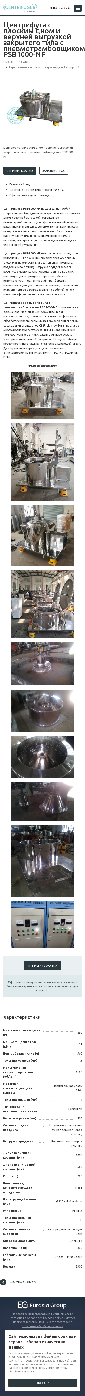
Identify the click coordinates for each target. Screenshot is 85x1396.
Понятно (42, 1383)
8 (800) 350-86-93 (60, 8)
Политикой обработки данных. (42, 1326)
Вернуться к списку (18, 1282)
